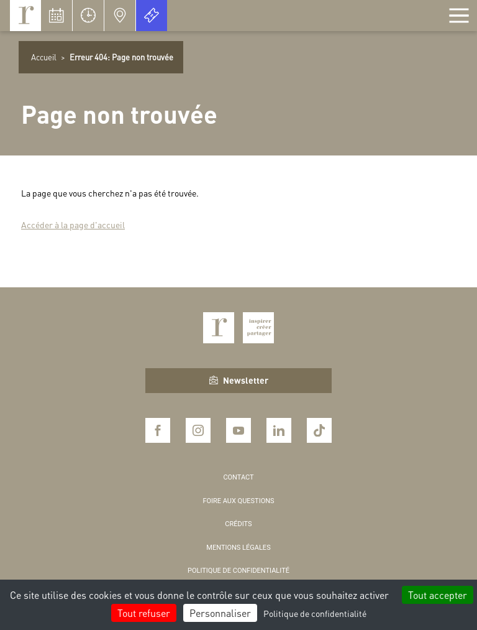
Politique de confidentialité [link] (314, 613)
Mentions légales (238, 548)
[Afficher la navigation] (459, 15)
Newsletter (238, 380)
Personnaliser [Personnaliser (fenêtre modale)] (220, 612)
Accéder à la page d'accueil (73, 224)
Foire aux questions (238, 501)
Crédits (238, 524)
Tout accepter (437, 594)
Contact (238, 477)
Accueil (44, 57)
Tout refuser (143, 612)
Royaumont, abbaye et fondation (25, 15)
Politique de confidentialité (238, 571)
